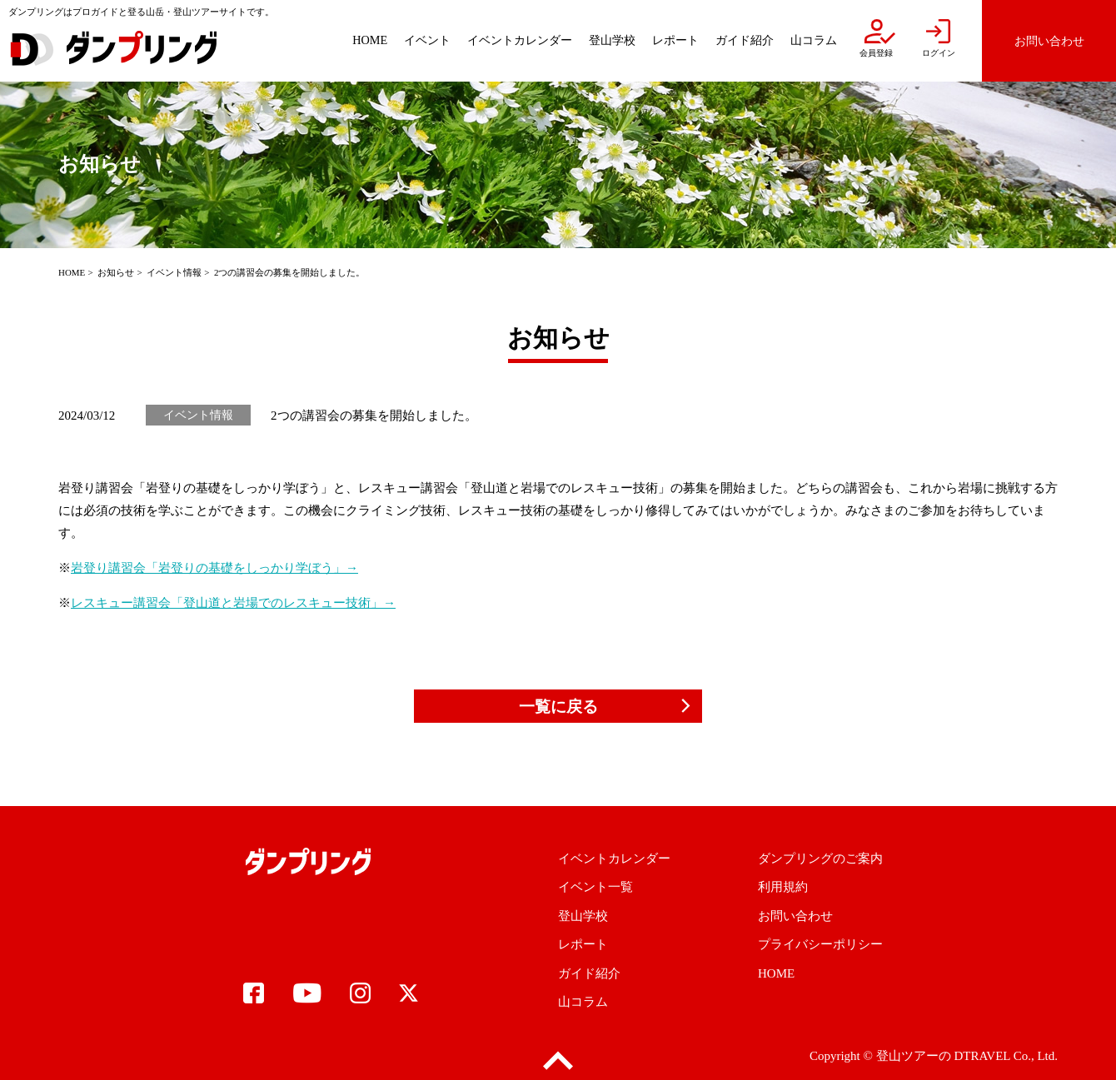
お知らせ (115, 272)
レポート (583, 944)
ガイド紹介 (589, 973)
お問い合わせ (795, 916)
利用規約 (783, 886)
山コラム (583, 1001)
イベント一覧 (595, 886)
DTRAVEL (982, 1056)
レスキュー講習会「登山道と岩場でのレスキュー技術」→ (233, 603)
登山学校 (583, 916)
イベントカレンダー (614, 858)
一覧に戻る (558, 706)
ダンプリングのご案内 (820, 858)
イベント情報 (174, 272)
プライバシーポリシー (820, 944)
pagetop (558, 1061)
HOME (71, 272)
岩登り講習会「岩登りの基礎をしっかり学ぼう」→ (214, 568)
